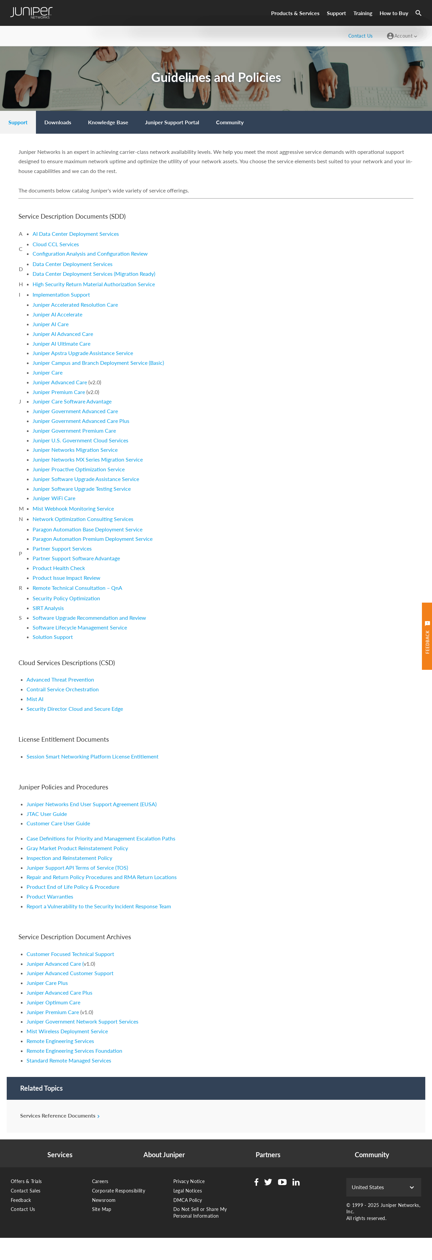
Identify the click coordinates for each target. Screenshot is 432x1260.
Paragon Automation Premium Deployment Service (93, 538)
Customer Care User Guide (58, 823)
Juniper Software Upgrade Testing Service (82, 488)
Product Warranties (50, 896)
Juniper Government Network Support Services (82, 1021)
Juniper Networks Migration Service (75, 449)
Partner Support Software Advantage (76, 558)
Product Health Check (59, 568)
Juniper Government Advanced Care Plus (81, 421)
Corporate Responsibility (118, 1190)
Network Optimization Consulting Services (83, 519)
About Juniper (164, 1155)
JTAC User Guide (47, 814)
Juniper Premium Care (59, 392)
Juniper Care (47, 372)
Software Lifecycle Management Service (80, 627)
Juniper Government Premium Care (74, 430)
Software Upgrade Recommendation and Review (89, 617)
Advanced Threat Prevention (60, 679)
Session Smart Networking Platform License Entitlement (93, 756)
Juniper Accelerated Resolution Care (75, 304)
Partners (268, 1155)
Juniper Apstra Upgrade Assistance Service (83, 353)
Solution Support (53, 637)
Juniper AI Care (51, 324)
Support (336, 13)
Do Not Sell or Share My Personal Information (200, 1212)
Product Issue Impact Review (66, 577)
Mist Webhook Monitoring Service (73, 508)
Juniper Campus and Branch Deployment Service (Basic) (98, 362)
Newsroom (104, 1200)
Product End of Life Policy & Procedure (73, 886)
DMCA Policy (187, 1200)
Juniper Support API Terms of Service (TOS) (77, 867)
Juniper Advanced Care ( (55, 963)
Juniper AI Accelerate (57, 314)
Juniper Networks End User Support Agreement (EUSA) (92, 804)
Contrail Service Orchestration (63, 689)
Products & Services (295, 13)
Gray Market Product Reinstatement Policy (77, 848)
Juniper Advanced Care (60, 382)
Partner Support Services (62, 548)
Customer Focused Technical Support (70, 954)
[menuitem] (18, 122)
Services (60, 1155)
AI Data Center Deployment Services (76, 233)
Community (372, 1155)
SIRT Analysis (48, 608)
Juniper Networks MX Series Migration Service (88, 459)
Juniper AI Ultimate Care (61, 343)
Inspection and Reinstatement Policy (69, 858)
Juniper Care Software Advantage (72, 401)
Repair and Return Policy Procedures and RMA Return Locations (102, 877)
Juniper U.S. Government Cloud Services (80, 440)
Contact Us (23, 1209)
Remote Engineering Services (60, 1041)
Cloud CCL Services (56, 244)
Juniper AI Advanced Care (63, 334)
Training (362, 13)
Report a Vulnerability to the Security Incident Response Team (99, 906)
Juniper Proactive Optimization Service (79, 469)
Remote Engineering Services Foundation (74, 1050)
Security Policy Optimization (66, 598)
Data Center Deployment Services (73, 264)
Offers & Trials (26, 1181)
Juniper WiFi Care (54, 498)
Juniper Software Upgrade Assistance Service (86, 479)
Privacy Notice (189, 1181)
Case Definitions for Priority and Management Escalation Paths (101, 838)
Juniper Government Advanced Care (75, 411)
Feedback (21, 1200)
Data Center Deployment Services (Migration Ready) (94, 273)
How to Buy (394, 13)
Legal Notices (187, 1190)
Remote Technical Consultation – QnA (77, 587)
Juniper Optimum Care (53, 1002)
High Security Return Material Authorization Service (94, 284)
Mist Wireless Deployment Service (67, 1031)
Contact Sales (26, 1190)
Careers (100, 1181)
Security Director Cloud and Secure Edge (75, 708)
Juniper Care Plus (47, 983)
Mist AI (35, 699)
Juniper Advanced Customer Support (70, 973)
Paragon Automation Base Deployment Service (87, 529)
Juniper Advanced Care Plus (59, 992)
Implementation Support (61, 294)
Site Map (102, 1209)
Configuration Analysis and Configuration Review (90, 253)
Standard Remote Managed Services (69, 1060)
